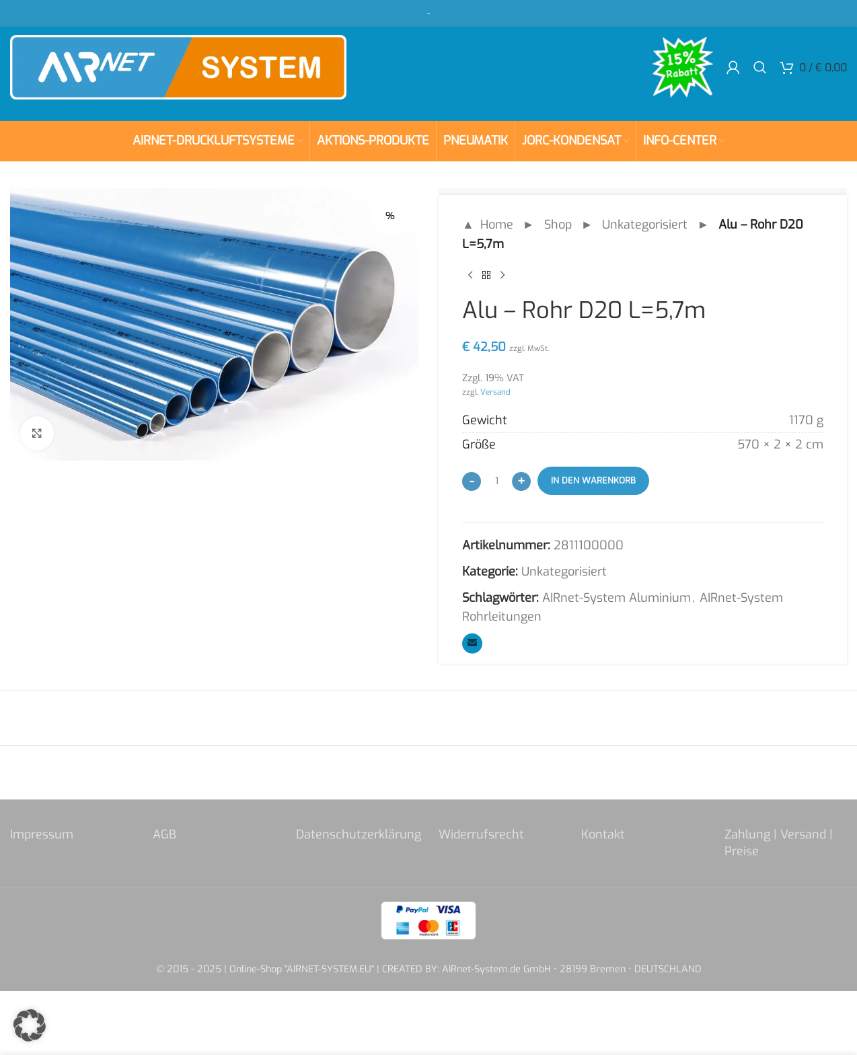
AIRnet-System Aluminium (616, 598)
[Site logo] (178, 66)
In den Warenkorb (593, 480)
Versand (495, 392)
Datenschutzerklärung (358, 834)
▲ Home (487, 225)
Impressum (41, 834)
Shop (558, 225)
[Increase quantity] (521, 481)
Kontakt (603, 834)
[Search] (760, 67)
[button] (29, 1025)
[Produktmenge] (496, 481)
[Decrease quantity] (471, 481)
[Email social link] (472, 643)
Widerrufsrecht (481, 834)
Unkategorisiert (644, 225)
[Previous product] (470, 276)
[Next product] (502, 276)
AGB (164, 834)
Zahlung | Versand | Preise (778, 842)
